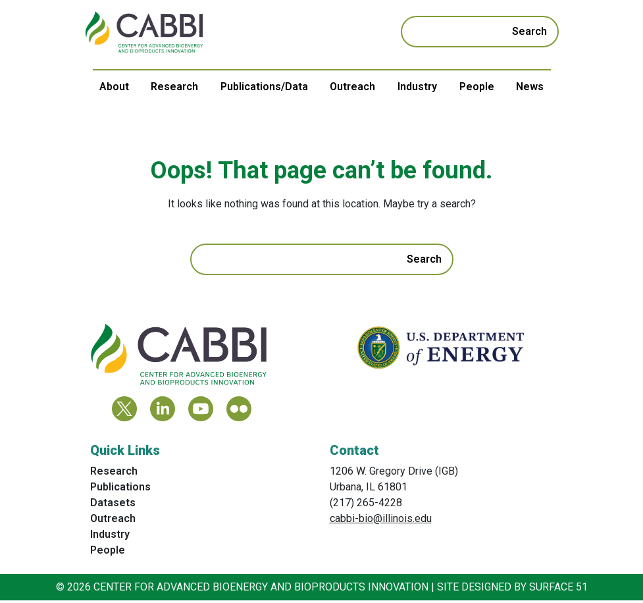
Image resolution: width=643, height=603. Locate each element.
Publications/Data (264, 86)
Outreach (352, 86)
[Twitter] (124, 411)
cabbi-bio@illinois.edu (381, 521)
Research (174, 86)
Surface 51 (558, 589)
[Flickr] (238, 411)
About (114, 86)
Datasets (113, 505)
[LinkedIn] (162, 411)
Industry (417, 86)
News (530, 86)
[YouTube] (200, 411)
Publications (120, 489)
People (476, 86)
